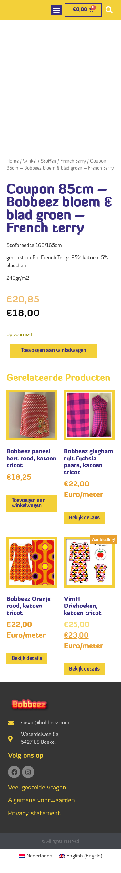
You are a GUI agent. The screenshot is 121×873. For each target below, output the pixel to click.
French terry (73, 161)
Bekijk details (84, 518)
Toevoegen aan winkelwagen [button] (28, 503)
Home (12, 161)
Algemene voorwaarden (41, 801)
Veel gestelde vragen (37, 788)
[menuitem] (35, 856)
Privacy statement (34, 814)
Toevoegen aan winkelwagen (53, 350)
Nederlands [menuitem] (39, 856)
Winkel (29, 161)
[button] (56, 10)
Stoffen (48, 161)
